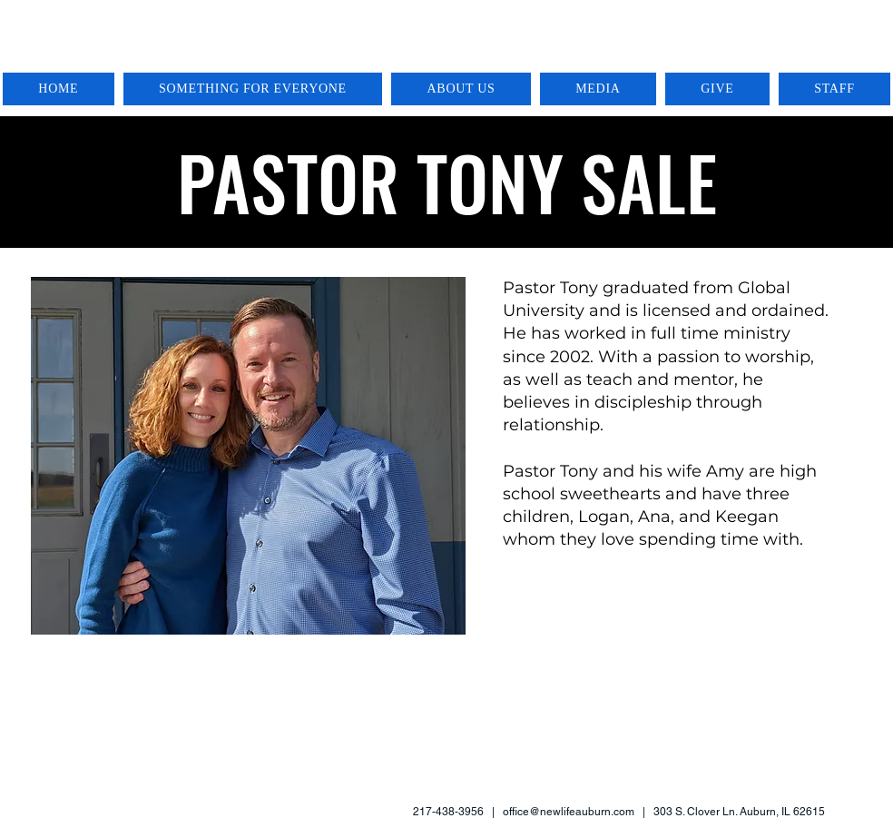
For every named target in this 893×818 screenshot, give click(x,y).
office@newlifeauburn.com (568, 811)
